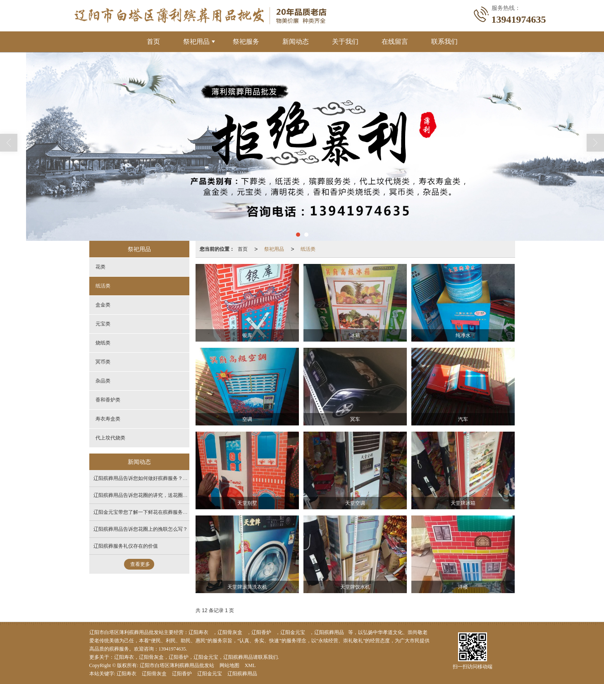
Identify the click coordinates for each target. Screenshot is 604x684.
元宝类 (102, 324)
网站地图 (229, 665)
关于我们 (345, 41)
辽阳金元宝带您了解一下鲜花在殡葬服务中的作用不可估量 (157, 512)
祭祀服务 (246, 41)
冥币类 (102, 362)
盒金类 (102, 305)
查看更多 (140, 564)
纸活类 (308, 249)
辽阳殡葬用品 (329, 632)
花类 (100, 267)
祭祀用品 (196, 41)
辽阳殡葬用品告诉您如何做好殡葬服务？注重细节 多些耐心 (158, 478)
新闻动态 (295, 41)
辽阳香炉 (261, 632)
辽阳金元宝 (292, 632)
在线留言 (395, 41)
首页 (153, 41)
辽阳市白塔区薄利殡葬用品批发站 (177, 665)
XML (250, 665)
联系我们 (444, 41)
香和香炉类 (107, 400)
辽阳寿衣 (198, 632)
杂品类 (102, 381)
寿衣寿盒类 (107, 419)
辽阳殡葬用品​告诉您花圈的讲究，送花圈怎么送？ (148, 495)
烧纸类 (102, 343)
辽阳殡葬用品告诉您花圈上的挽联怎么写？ (140, 529)
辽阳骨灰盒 (229, 632)
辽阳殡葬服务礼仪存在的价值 (125, 546)
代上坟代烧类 (110, 438)
